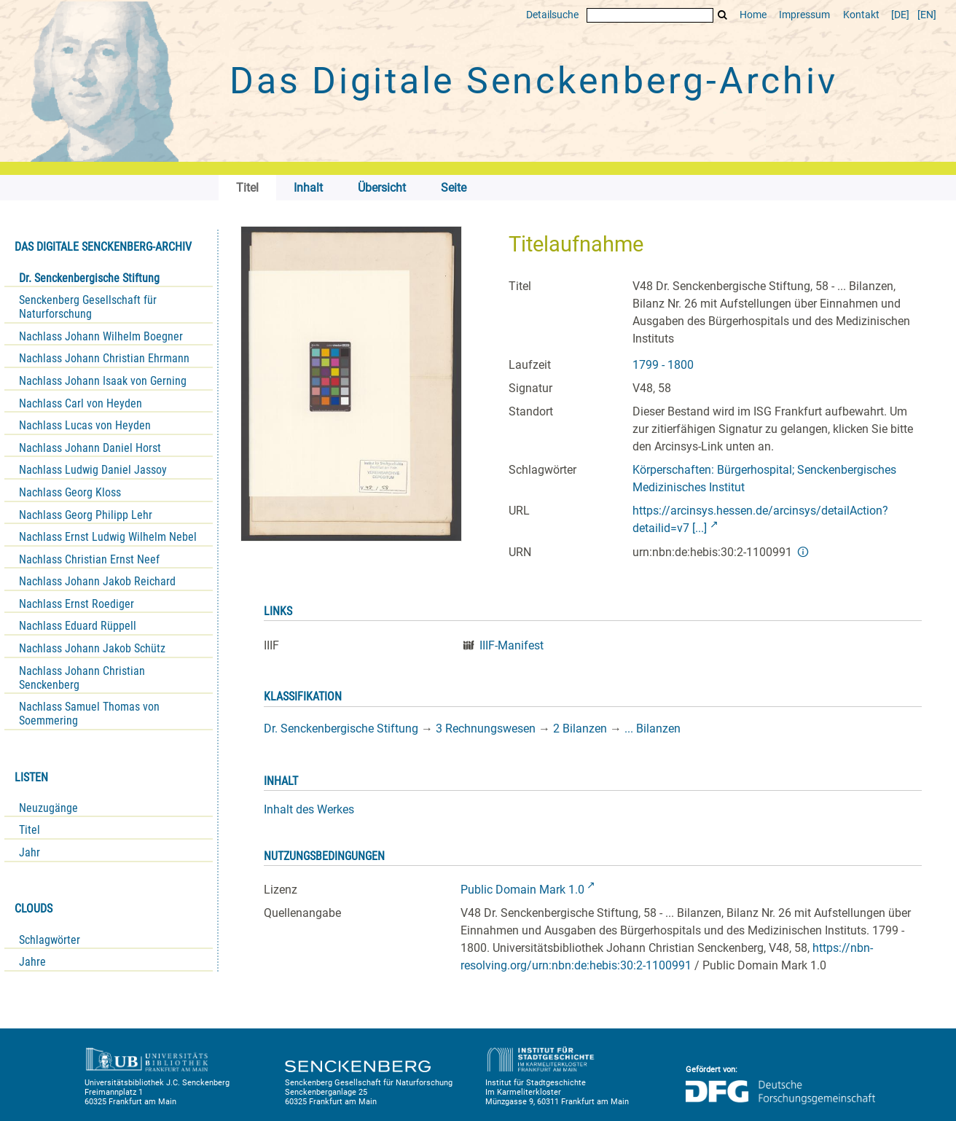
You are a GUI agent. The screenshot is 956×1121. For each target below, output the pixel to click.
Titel (29, 830)
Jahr (29, 852)
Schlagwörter (49, 940)
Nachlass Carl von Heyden (80, 403)
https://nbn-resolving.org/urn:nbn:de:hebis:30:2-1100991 (667, 956)
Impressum (804, 15)
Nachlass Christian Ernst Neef (89, 559)
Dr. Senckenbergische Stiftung (89, 278)
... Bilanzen (652, 728)
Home (753, 15)
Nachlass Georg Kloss (70, 492)
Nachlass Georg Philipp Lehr (85, 515)
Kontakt (861, 15)
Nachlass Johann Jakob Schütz (92, 648)
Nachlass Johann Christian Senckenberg (82, 678)
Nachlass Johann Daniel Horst (90, 448)
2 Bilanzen (580, 728)
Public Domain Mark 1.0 (522, 890)
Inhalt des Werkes (309, 809)
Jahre (32, 962)
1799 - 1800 (663, 365)
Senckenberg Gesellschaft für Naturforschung (88, 307)
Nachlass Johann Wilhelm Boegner (101, 336)
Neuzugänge (48, 808)
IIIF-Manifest (511, 645)
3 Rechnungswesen (486, 728)
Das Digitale (533, 81)
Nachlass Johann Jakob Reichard (97, 581)
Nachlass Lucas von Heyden (85, 425)
